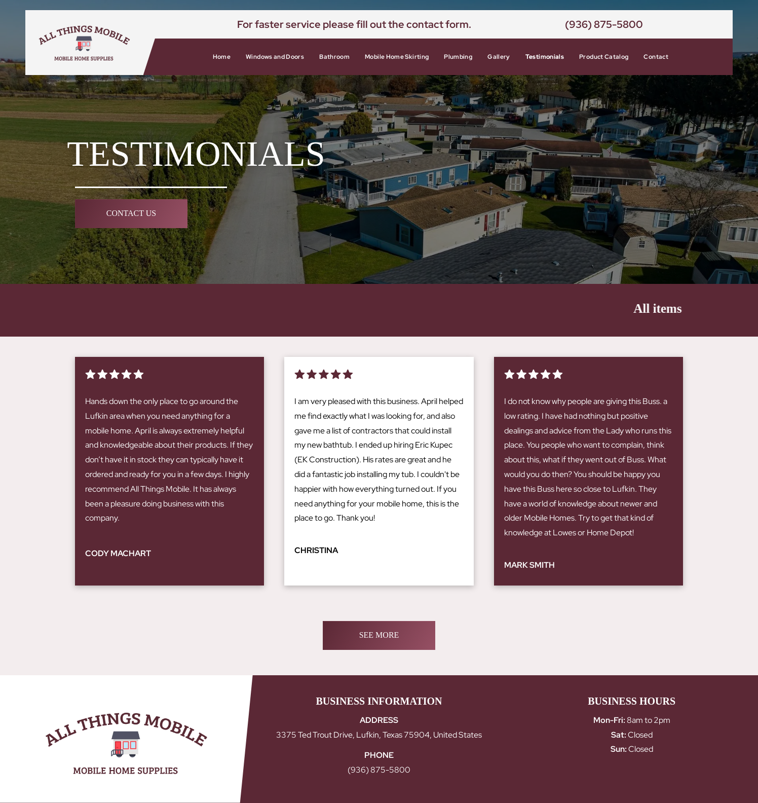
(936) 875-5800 (604, 24)
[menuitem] (221, 56)
